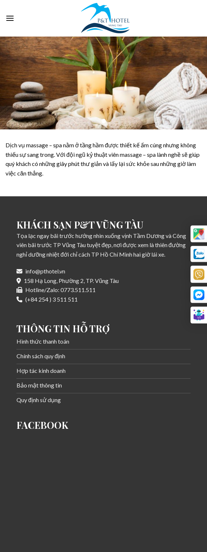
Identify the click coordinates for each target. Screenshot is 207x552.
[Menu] (9, 18)
